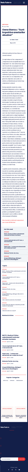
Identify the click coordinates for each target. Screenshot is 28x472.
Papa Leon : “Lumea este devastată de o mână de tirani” (14, 247)
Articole (5, 24)
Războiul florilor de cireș (11, 253)
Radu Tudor (15, 39)
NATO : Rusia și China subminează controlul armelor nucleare (14, 234)
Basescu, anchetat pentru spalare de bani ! (21, 416)
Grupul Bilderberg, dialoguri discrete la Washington (12, 258)
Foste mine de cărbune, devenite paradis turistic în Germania (13, 305)
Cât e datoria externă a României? (11, 300)
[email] (9, 459)
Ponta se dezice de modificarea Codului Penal (7, 416)
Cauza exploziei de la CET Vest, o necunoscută (14, 240)
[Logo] (11, 2)
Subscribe (21, 459)
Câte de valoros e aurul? (9, 310)
